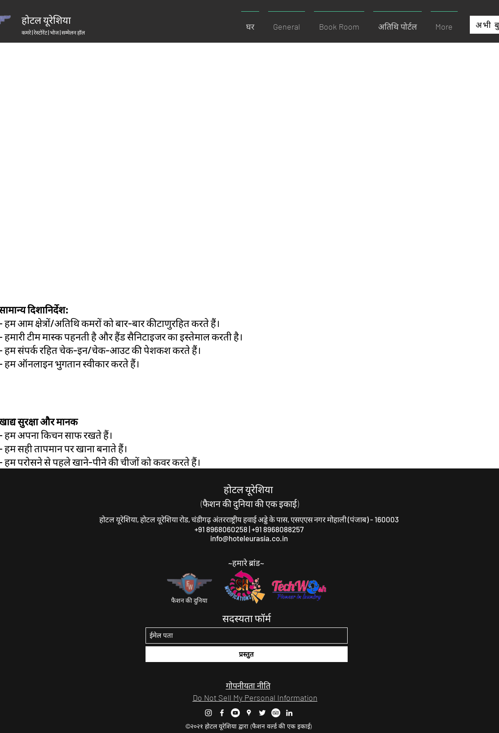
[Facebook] (221, 712)
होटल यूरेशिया (248, 489)
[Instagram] (208, 712)
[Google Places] (248, 712)
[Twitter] (262, 712)
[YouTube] (235, 712)
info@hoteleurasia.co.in (249, 538)
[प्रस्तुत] (247, 654)
